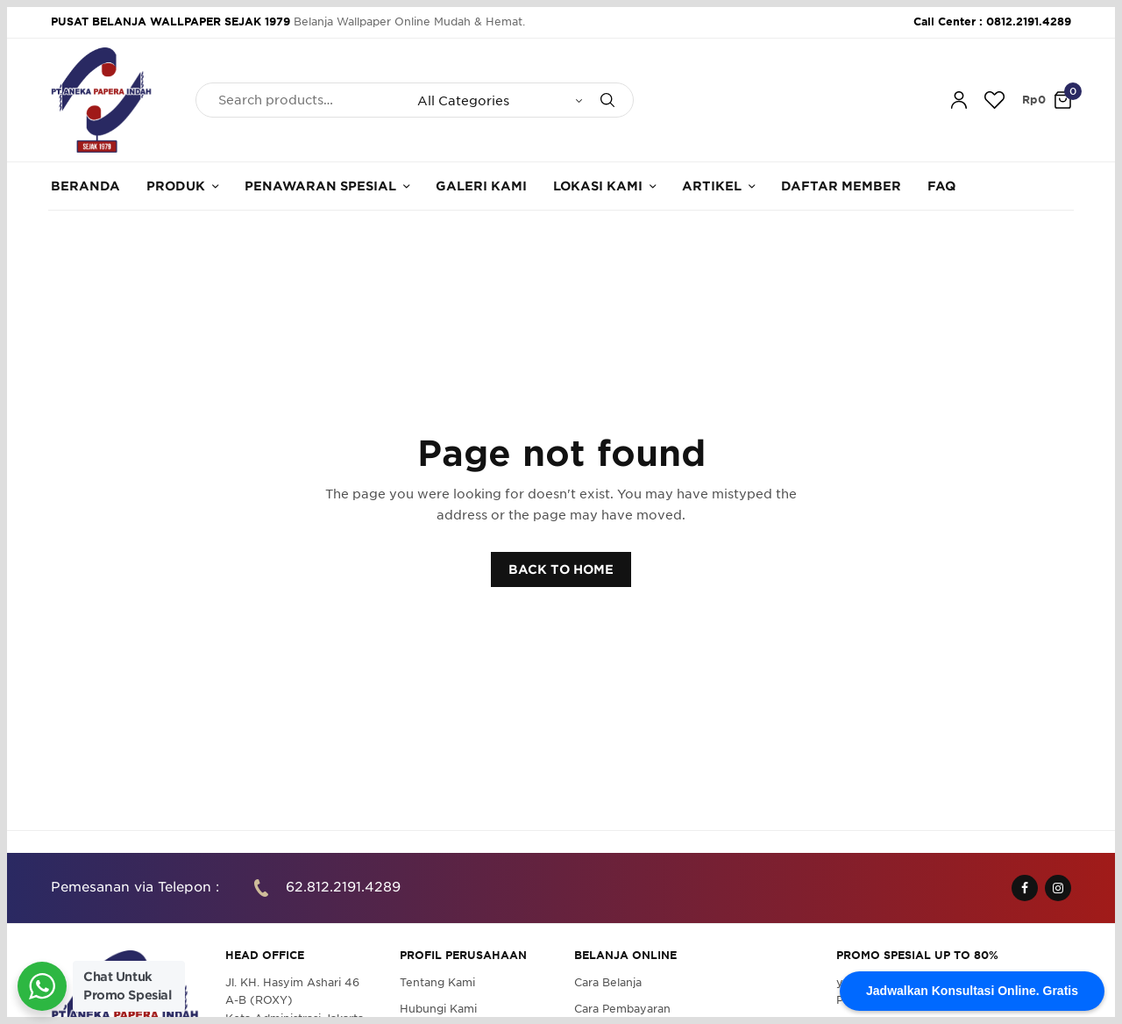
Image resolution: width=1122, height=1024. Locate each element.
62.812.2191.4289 (343, 887)
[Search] (607, 100)
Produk (175, 186)
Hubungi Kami (438, 1008)
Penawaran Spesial (320, 186)
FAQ (941, 186)
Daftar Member (841, 186)
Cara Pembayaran (622, 1008)
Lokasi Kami (598, 186)
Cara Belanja (608, 982)
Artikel (712, 186)
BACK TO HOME (561, 569)
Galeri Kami (481, 186)
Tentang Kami (437, 982)
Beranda (85, 186)
